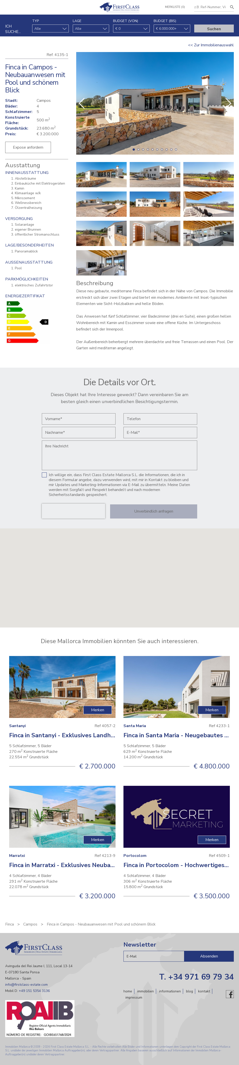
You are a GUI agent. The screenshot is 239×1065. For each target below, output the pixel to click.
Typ (35, 21)
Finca (9, 924)
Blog (189, 991)
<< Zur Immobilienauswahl (211, 45)
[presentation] (73, 511)
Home (127, 991)
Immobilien (145, 991)
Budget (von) (125, 21)
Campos (30, 924)
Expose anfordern (28, 147)
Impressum (133, 997)
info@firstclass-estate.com (26, 984)
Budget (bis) (165, 21)
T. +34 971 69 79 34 (196, 977)
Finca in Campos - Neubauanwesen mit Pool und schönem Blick (101, 924)
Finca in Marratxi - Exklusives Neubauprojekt (71, 865)
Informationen (170, 991)
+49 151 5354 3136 (34, 990)
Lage (77, 21)
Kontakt (204, 991)
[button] (228, 103)
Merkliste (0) (174, 7)
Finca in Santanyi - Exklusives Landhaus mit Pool (77, 735)
